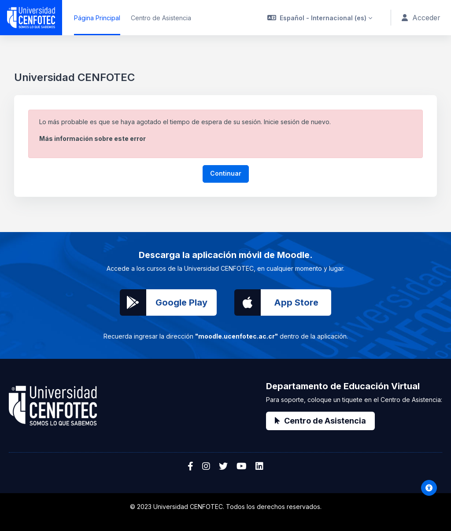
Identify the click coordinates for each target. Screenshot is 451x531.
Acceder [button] (421, 18)
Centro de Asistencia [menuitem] (161, 18)
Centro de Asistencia (320, 420)
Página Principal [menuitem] (97, 18)
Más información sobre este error (92, 138)
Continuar (225, 173)
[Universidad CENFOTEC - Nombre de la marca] (31, 17)
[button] (321, 17)
